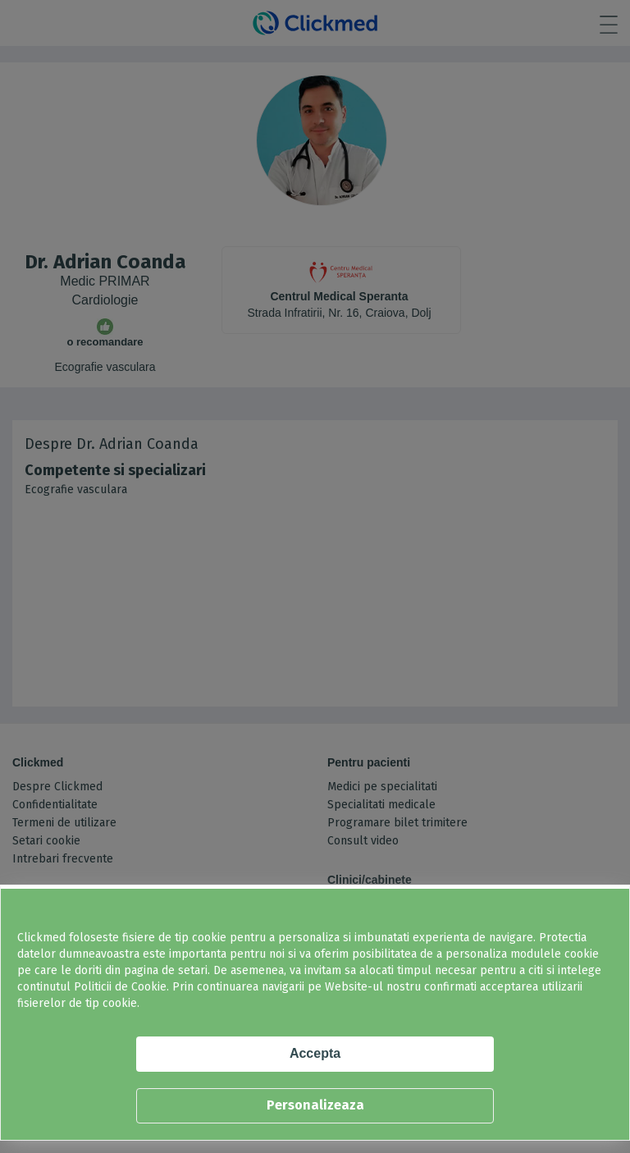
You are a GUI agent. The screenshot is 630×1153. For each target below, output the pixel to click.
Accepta (315, 1053)
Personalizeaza (315, 1105)
